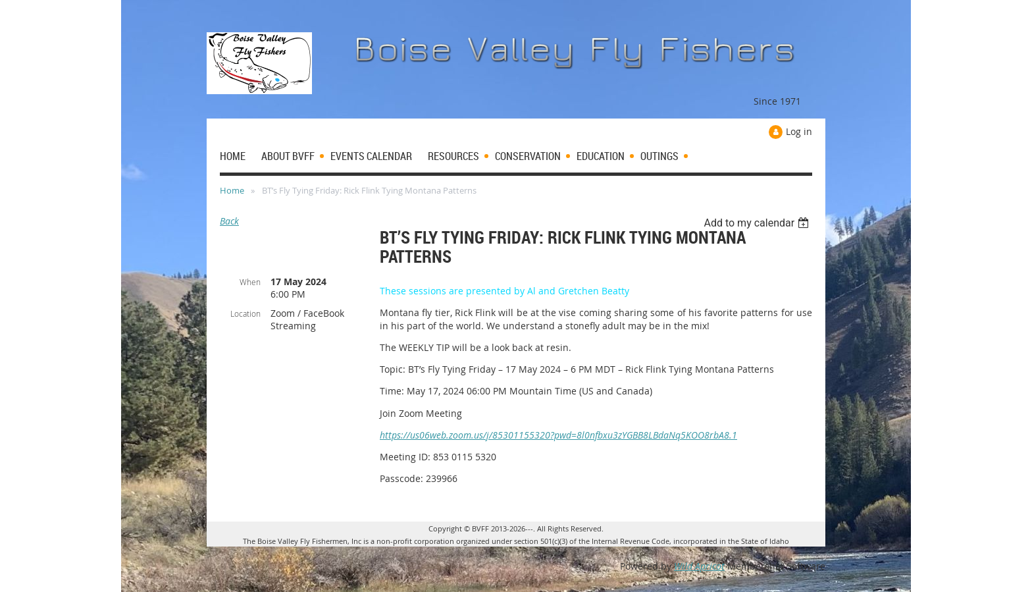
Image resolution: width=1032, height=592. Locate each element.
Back (229, 221)
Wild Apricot (699, 566)
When (250, 282)
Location (245, 313)
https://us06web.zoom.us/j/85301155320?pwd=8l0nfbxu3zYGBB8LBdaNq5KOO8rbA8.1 (558, 435)
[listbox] (758, 223)
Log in (799, 131)
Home (232, 190)
